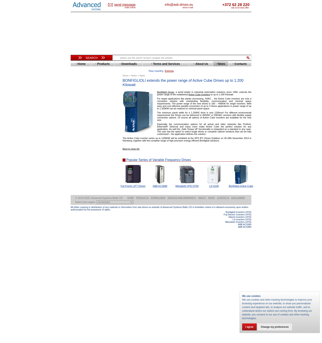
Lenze (78, 147)
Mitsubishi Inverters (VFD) (238, 337)
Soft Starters (80, 199)
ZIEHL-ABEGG (83, 191)
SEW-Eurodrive (84, 175)
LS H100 (214, 179)
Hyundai (79, 135)
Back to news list (131, 142)
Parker (78, 163)
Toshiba (79, 181)
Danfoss (79, 104)
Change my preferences (275, 327)
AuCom (79, 205)
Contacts (223, 312)
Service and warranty (182, 312)
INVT (77, 141)
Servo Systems (82, 225)
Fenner (78, 123)
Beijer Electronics (85, 95)
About (202, 312)
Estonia (128, 4)
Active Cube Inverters (199, 88)
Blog (75, 261)
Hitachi (78, 132)
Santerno (80, 169)
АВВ (77, 202)
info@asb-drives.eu (196, 4)
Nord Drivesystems (86, 157)
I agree (249, 327)
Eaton (78, 110)
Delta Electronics (85, 107)
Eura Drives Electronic (88, 120)
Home (130, 312)
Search (92, 58)
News (211, 312)
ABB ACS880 (160, 179)
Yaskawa (79, 194)
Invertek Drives (83, 138)
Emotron (79, 117)
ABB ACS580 (244, 339)
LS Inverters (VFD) (241, 334)
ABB (77, 89)
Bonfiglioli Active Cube (241, 179)
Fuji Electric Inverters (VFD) (237, 329)
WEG (77, 188)
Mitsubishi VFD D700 (187, 179)
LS (76, 151)
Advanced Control (85, 92)
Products (142, 312)
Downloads (158, 312)
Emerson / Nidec (84, 114)
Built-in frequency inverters (86, 301)
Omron (78, 160)
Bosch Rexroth (83, 101)
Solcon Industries (85, 220)
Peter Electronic (84, 214)
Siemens (79, 178)
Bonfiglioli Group (165, 85)
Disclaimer (238, 312)
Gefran (78, 129)
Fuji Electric (82, 126)
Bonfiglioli (80, 98)
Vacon (78, 185)
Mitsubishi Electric (86, 154)
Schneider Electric (86, 172)
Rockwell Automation (87, 166)
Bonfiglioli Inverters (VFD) (238, 327)
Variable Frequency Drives (89, 86)
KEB (77, 144)
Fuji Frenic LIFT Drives (133, 179)
